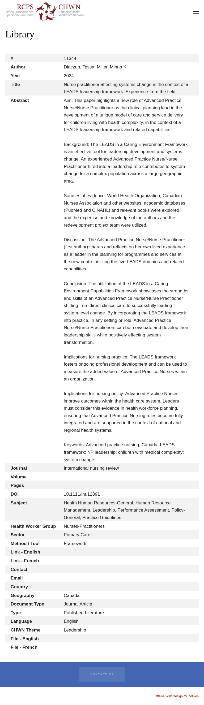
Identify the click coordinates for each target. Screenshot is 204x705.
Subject (19, 502)
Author (18, 67)
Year (15, 75)
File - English (25, 638)
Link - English (25, 552)
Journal (19, 468)
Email (17, 578)
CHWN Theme (25, 630)
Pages (17, 485)
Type (16, 612)
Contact (19, 569)
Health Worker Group (33, 526)
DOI (15, 494)
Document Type (27, 604)
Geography (23, 595)
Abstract (20, 100)
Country (19, 586)
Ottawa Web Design (169, 696)
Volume (19, 476)
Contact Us (102, 674)
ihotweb (193, 696)
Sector (18, 534)
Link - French (25, 560)
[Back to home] (45, 11)
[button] (196, 11)
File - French (24, 647)
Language (21, 621)
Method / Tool (25, 543)
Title (15, 84)
